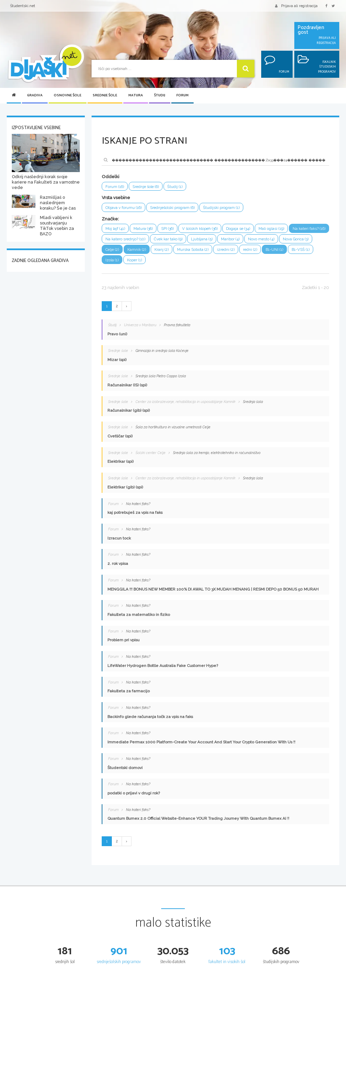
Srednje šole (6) (147, 186)
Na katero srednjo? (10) (168, 239)
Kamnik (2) (172, 250)
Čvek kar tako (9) (211, 239)
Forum (182, 95)
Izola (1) (138, 261)
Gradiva (35, 95)
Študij (159, 95)
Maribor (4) (274, 239)
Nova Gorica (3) (118, 250)
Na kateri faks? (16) (122, 239)
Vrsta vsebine (116, 197)
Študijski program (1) (223, 208)
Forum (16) (114, 186)
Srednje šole (105, 95)
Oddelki (110, 176)
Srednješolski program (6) (173, 208)
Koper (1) (161, 261)
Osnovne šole (67, 95)
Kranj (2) (198, 250)
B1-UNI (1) (311, 250)
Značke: (110, 219)
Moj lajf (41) (115, 229)
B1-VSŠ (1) (114, 261)
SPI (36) (168, 229)
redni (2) (287, 250)
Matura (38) (143, 229)
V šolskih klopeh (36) (201, 229)
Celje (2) (147, 250)
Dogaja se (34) (241, 229)
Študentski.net (22, 6)
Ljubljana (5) (245, 239)
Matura (135, 95)
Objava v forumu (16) (123, 208)
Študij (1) (176, 186)
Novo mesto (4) (305, 239)
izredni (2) (262, 250)
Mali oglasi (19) (275, 229)
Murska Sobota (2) (229, 250)
